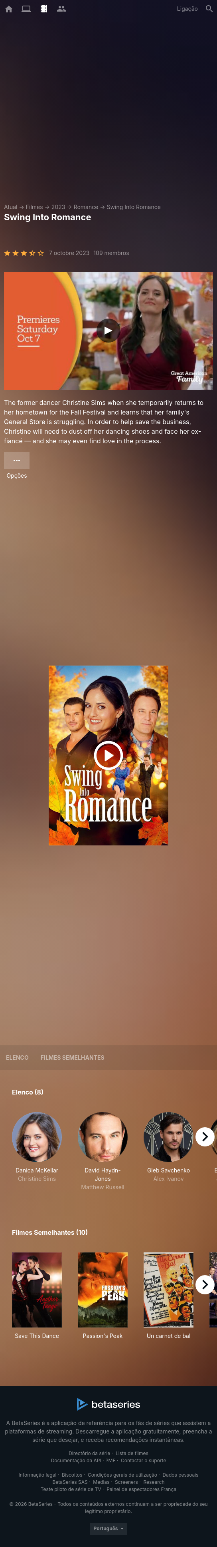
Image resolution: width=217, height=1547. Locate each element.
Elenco (17, 1057)
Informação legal (38, 1475)
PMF (110, 1460)
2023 (58, 206)
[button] (37, 1151)
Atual (11, 206)
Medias (101, 1482)
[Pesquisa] (209, 9)
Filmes (34, 206)
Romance (86, 206)
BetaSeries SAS (70, 1482)
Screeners (126, 1482)
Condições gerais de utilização (122, 1475)
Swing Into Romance (134, 206)
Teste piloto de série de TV (71, 1489)
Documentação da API (76, 1460)
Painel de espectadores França (141, 1489)
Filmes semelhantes (73, 1057)
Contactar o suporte (143, 1460)
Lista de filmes (132, 1453)
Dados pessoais (181, 1475)
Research (153, 1482)
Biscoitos (72, 1475)
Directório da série (89, 1453)
